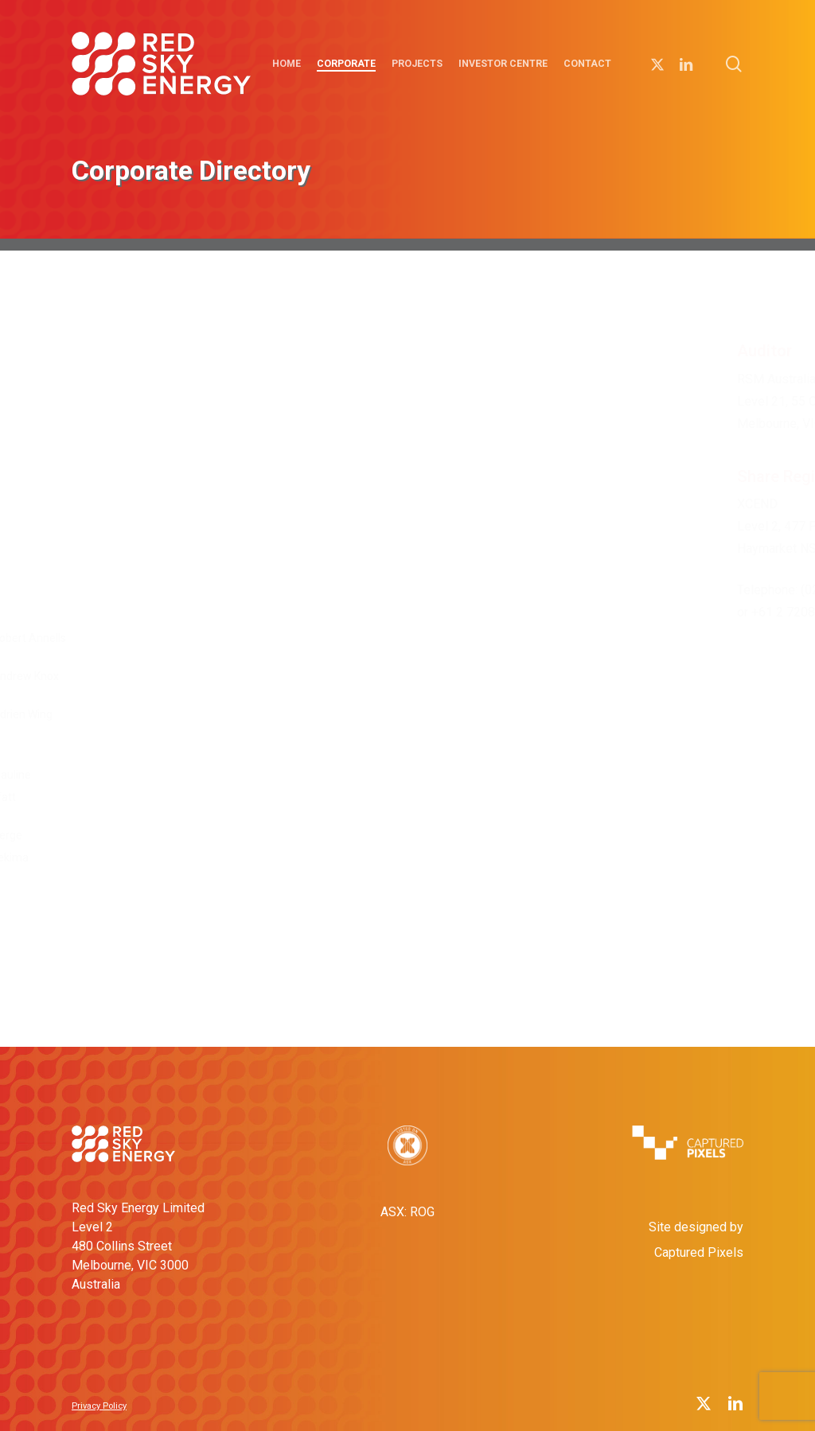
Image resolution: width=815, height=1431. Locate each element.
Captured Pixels (698, 1252)
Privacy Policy (99, 1406)
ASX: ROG (407, 1211)
